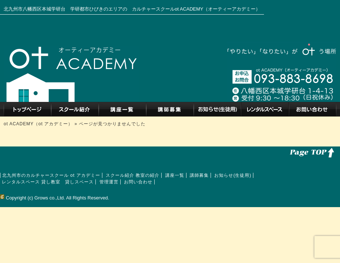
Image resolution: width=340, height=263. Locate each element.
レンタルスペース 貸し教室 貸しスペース (265, 109)
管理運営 (108, 181)
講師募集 (170, 109)
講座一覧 (122, 109)
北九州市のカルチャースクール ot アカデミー (27, 109)
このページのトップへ (311, 151)
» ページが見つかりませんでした (110, 123)
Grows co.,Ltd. (49, 198)
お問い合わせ (312, 109)
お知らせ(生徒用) (217, 109)
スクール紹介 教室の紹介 (75, 109)
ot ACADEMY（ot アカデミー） (39, 123)
